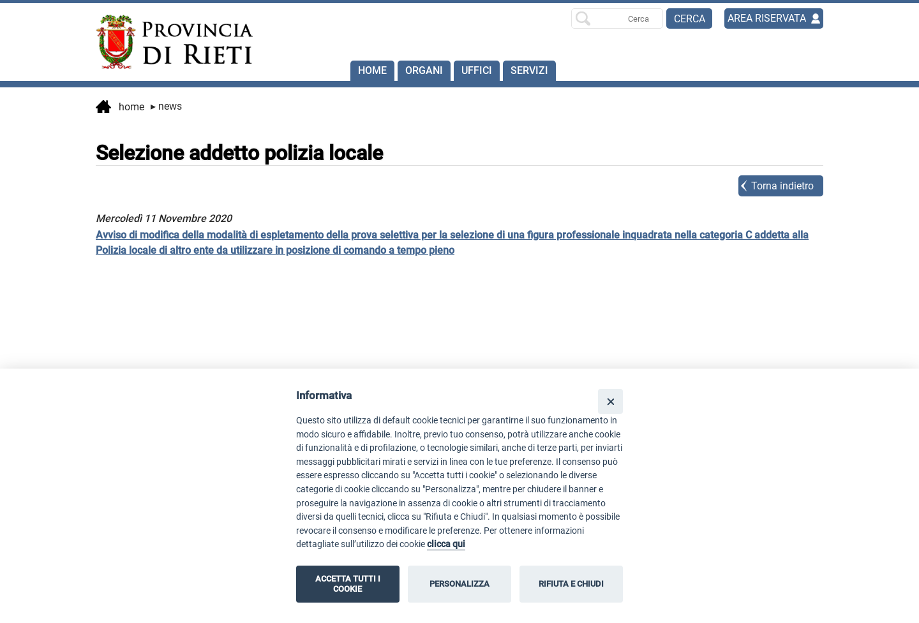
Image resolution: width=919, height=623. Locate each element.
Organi (424, 70)
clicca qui (446, 544)
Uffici (476, 70)
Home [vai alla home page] (120, 107)
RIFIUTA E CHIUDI (571, 584)
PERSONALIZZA (459, 584)
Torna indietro (782, 186)
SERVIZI (529, 70)
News (166, 106)
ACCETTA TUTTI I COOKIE (347, 584)
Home (372, 70)
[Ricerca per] (617, 18)
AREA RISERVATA (767, 18)
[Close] (610, 401)
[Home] (168, 42)
